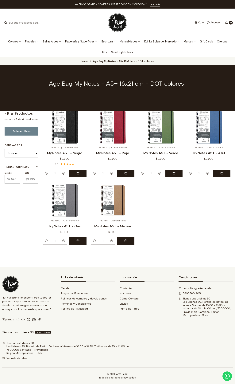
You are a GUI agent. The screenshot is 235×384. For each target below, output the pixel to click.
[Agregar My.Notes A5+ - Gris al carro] (78, 241)
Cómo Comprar (130, 298)
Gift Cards (206, 41)
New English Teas (122, 52)
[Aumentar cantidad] (63, 173)
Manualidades (130, 41)
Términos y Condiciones (76, 303)
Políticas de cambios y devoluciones (84, 298)
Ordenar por (13, 145)
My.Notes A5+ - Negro (64, 153)
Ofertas (222, 41)
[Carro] (229, 23)
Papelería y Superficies (81, 41)
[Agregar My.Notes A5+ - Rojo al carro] (125, 173)
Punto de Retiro (129, 308)
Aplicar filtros (21, 131)
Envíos (124, 303)
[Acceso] (215, 22)
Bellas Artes (52, 41)
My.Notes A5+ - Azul (209, 153)
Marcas (190, 41)
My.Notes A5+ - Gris (65, 226)
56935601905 (190, 293)
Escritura (109, 41)
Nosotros (125, 293)
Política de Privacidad (74, 308)
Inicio (85, 61)
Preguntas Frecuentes (74, 293)
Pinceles (32, 41)
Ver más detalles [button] (14, 358)
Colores (14, 41)
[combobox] (23, 22)
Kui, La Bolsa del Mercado (162, 41)
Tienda (65, 288)
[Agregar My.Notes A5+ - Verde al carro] (174, 173)
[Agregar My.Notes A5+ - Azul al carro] (221, 173)
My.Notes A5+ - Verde (160, 153)
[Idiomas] (199, 22)
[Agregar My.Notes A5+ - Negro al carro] (78, 173)
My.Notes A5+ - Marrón (112, 226)
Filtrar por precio (21, 166)
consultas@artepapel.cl (195, 288)
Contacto (126, 288)
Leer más (155, 4)
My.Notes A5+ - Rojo (112, 153)
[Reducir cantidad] (46, 173)
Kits (104, 52)
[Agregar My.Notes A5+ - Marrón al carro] (125, 241)
